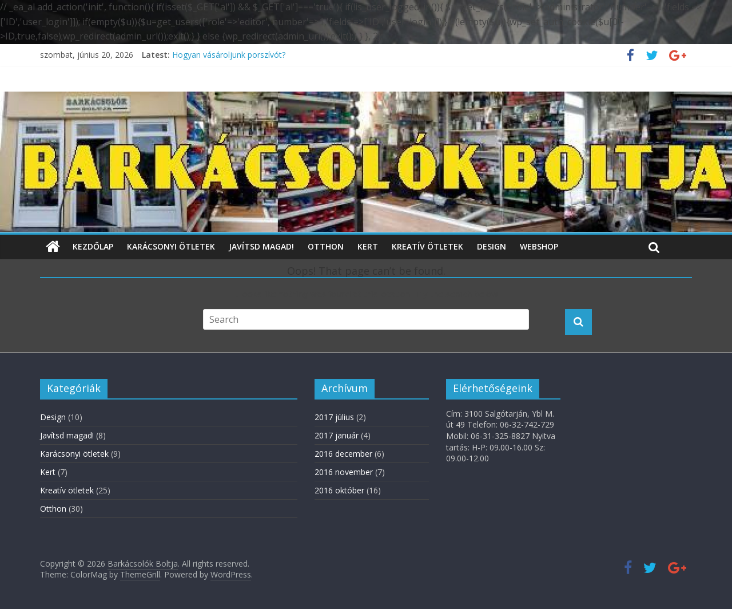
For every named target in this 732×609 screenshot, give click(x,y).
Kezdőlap (93, 246)
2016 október (339, 490)
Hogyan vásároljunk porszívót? (228, 54)
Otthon (326, 246)
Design (491, 246)
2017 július (334, 417)
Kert (367, 246)
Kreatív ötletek (427, 246)
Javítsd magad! (261, 246)
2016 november (344, 471)
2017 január (337, 435)
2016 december (343, 453)
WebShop (539, 246)
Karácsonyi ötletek (171, 246)
